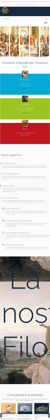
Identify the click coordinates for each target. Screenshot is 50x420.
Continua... (25, 86)
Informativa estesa (31, 4)
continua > (41, 167)
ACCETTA (23, 4)
